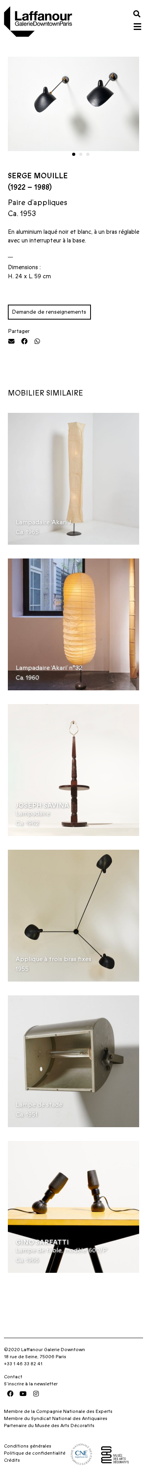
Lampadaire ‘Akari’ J (43, 522)
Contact (13, 1376)
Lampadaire (33, 813)
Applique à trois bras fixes (53, 959)
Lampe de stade (39, 1105)
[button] (136, 13)
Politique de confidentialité (34, 1453)
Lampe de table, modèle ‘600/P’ (62, 1250)
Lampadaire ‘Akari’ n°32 (49, 668)
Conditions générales (27, 1446)
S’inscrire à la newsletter (31, 1383)
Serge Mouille (38, 176)
